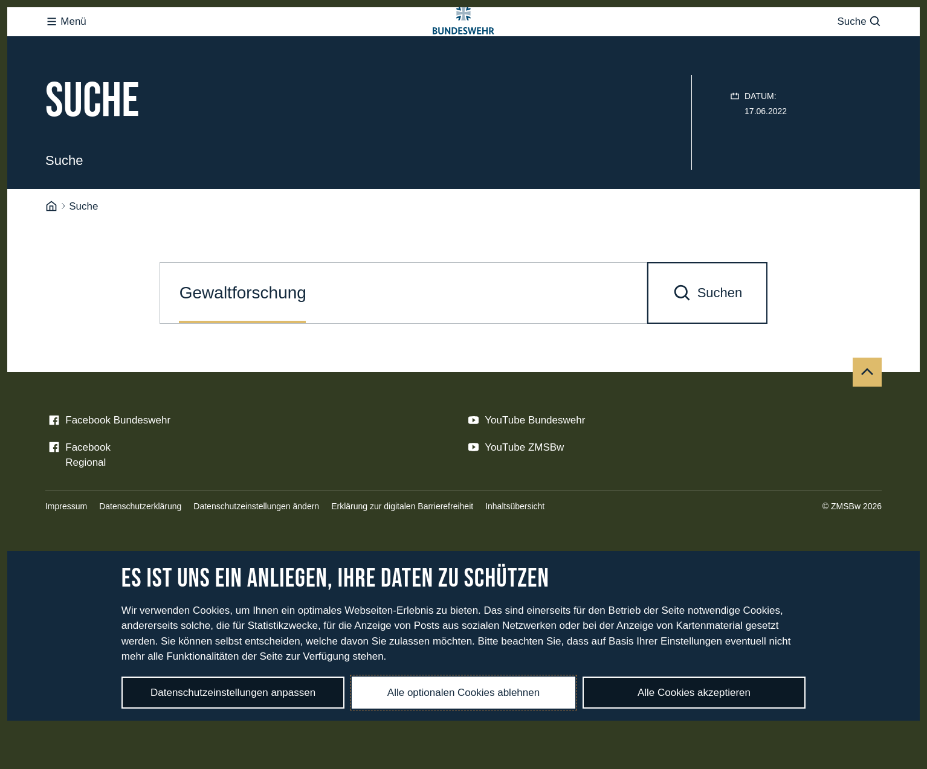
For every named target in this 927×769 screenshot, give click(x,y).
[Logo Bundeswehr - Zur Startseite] (463, 46)
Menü (65, 45)
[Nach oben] (867, 420)
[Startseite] (51, 255)
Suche (860, 45)
